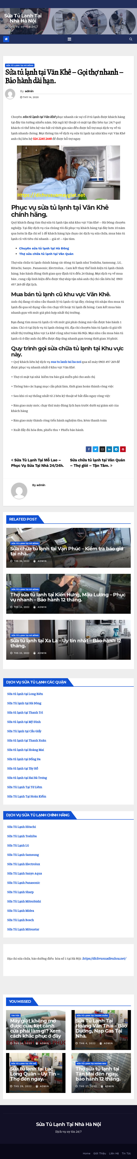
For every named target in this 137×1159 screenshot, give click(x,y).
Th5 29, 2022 (23, 1086)
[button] (130, 39)
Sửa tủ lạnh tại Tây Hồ (23, 1063)
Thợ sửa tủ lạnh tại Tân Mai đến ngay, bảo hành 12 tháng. (98, 1074)
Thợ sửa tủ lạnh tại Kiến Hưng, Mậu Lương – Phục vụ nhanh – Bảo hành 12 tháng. (67, 597)
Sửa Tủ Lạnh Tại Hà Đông (19, 65)
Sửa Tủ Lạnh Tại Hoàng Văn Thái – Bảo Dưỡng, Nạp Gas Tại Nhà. (101, 1028)
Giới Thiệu (99, 1153)
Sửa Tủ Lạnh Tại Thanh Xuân (92, 1015)
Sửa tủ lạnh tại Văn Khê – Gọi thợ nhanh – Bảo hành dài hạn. (64, 76)
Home (86, 1153)
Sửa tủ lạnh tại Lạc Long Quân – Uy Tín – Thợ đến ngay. (34, 1074)
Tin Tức (15, 1015)
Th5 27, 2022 (88, 1086)
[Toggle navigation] (69, 39)
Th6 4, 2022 (87, 1043)
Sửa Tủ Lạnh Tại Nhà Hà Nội (23, 18)
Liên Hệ (114, 1153)
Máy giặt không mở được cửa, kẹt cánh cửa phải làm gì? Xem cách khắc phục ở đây (35, 1028)
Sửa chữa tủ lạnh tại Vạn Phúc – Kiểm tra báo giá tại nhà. (66, 551)
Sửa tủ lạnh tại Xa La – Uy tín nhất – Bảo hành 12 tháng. (65, 643)
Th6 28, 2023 (23, 1043)
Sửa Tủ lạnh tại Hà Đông (24, 703)
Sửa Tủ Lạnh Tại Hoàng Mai (91, 1063)
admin (29, 91)
